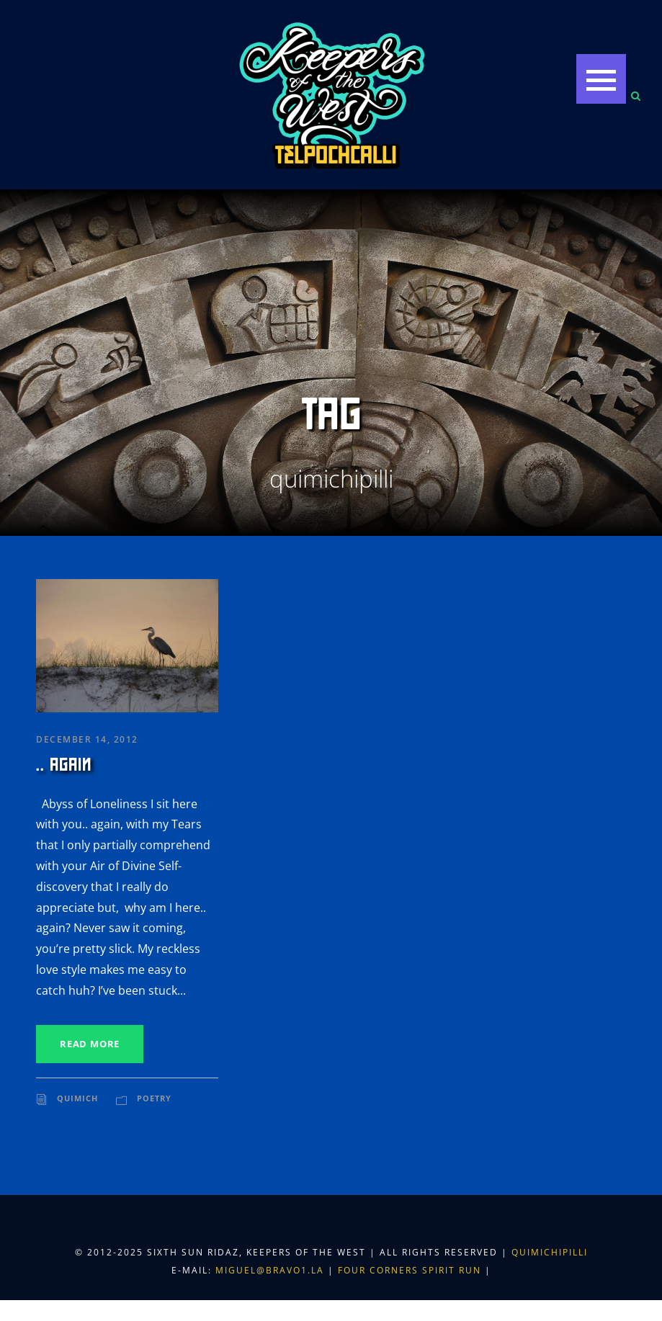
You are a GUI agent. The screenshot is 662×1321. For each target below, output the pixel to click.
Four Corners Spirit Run (411, 1270)
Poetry (154, 1098)
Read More (90, 1043)
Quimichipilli (549, 1252)
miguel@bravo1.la (269, 1270)
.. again (63, 765)
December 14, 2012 (87, 739)
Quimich (77, 1098)
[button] (601, 79)
